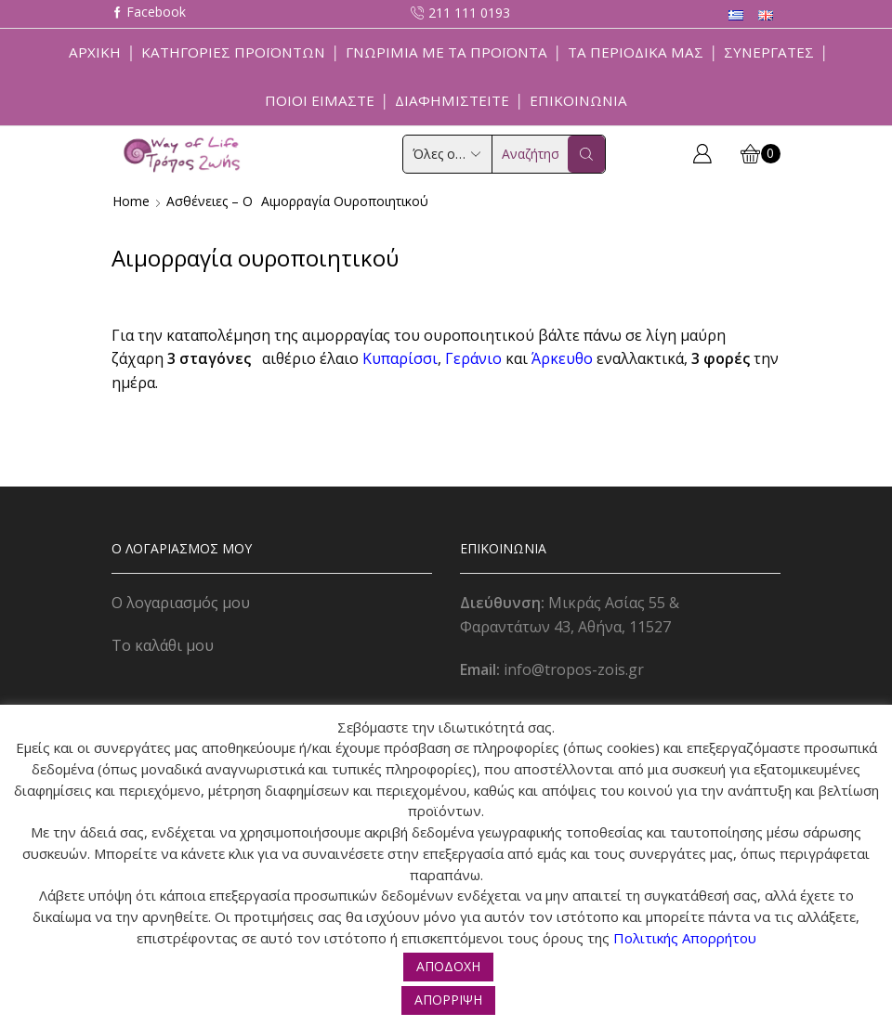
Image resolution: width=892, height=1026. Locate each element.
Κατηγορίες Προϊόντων (233, 52)
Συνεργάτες (769, 52)
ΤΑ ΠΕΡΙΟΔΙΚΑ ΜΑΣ (635, 52)
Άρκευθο (562, 358)
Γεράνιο (473, 358)
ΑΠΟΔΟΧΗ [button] (448, 966)
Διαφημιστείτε (452, 100)
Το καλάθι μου (163, 645)
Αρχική (95, 52)
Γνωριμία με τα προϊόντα (446, 52)
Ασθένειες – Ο (209, 201)
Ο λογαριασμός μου (181, 602)
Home (131, 201)
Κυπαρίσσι (400, 358)
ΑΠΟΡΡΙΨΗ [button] (448, 999)
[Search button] (586, 154)
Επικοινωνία (578, 100)
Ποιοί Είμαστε (319, 100)
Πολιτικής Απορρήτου (684, 938)
